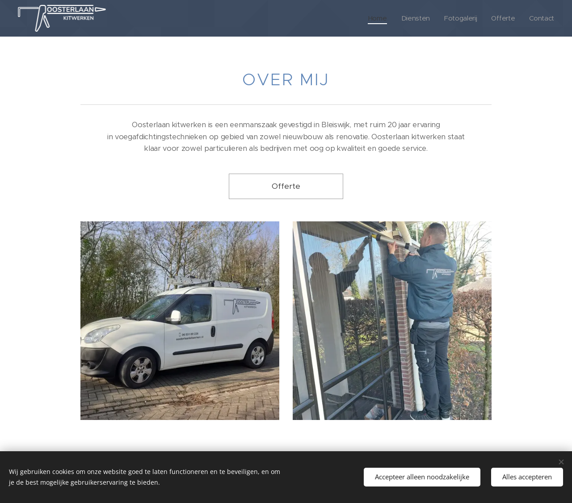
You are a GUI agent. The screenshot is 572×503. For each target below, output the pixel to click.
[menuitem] (375, 18)
